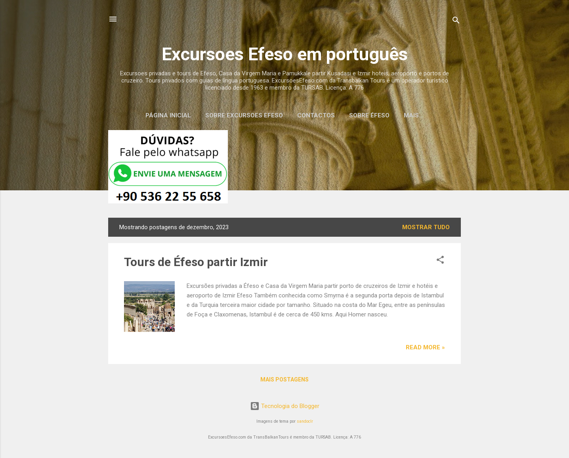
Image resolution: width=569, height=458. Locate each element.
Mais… (414, 115)
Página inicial (168, 115)
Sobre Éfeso (369, 115)
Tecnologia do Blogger (284, 406)
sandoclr (305, 421)
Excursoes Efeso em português (285, 54)
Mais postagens (284, 379)
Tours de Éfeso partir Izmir (196, 262)
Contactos (316, 115)
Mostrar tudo (426, 227)
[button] (440, 261)
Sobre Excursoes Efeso (244, 115)
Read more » (425, 347)
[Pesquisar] (456, 22)
